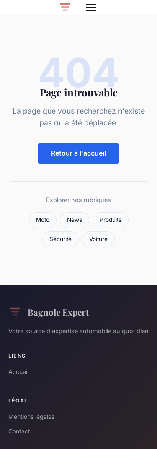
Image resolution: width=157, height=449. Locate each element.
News (74, 219)
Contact (19, 431)
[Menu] (90, 7)
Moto (42, 219)
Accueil (18, 371)
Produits (110, 219)
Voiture (98, 239)
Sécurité (60, 239)
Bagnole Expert (48, 312)
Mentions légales (31, 416)
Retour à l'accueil (78, 153)
